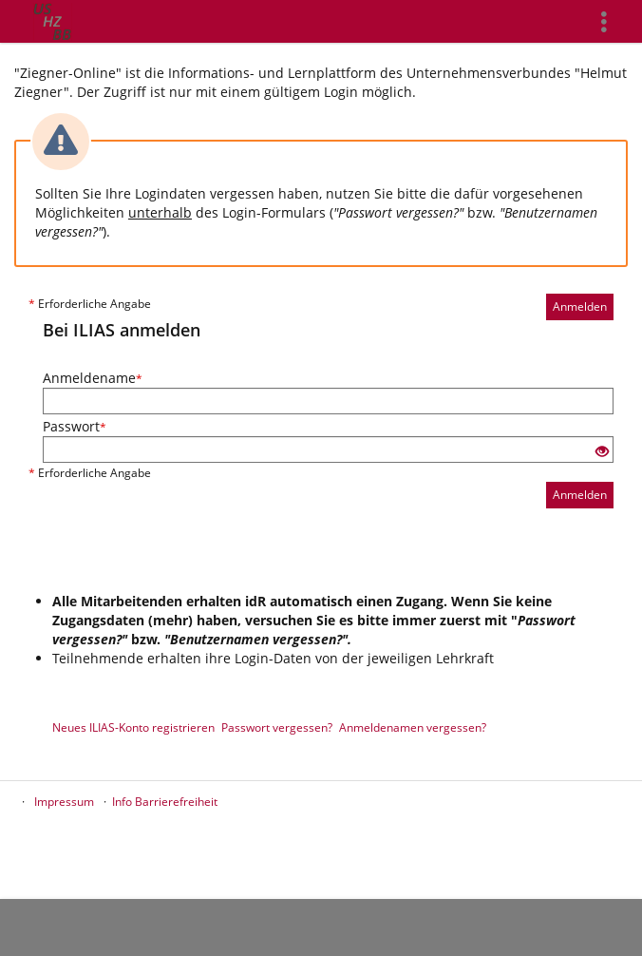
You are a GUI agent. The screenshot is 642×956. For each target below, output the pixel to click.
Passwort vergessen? (276, 727)
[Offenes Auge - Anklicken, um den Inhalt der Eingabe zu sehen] (602, 452)
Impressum (64, 801)
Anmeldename (92, 378)
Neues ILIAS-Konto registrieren (133, 727)
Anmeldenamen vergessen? (412, 727)
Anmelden (580, 306)
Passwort (74, 426)
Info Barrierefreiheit (164, 801)
